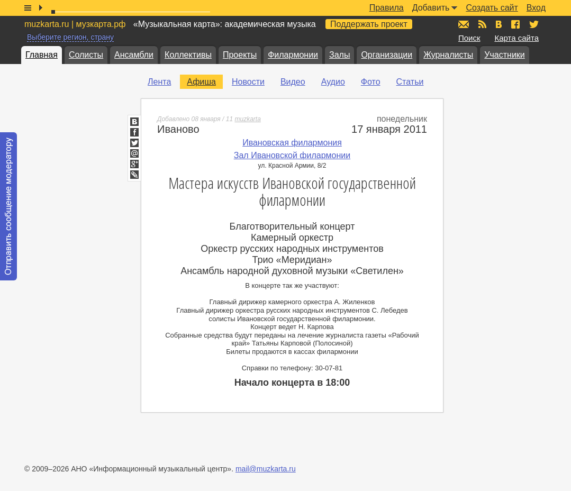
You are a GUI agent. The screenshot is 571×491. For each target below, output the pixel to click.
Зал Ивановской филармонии (292, 155)
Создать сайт (492, 7)
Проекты (240, 54)
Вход (536, 7)
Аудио (333, 81)
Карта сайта (516, 37)
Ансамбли (133, 54)
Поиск (469, 37)
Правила (386, 7)
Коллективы (188, 54)
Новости (248, 81)
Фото (370, 81)
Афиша (201, 81)
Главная (41, 54)
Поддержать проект (368, 24)
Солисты (86, 54)
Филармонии (293, 54)
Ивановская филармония (292, 142)
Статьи (410, 81)
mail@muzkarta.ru (265, 469)
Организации (386, 54)
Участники (504, 54)
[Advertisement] (507, 233)
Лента (159, 81)
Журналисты (448, 54)
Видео (292, 81)
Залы (339, 54)
